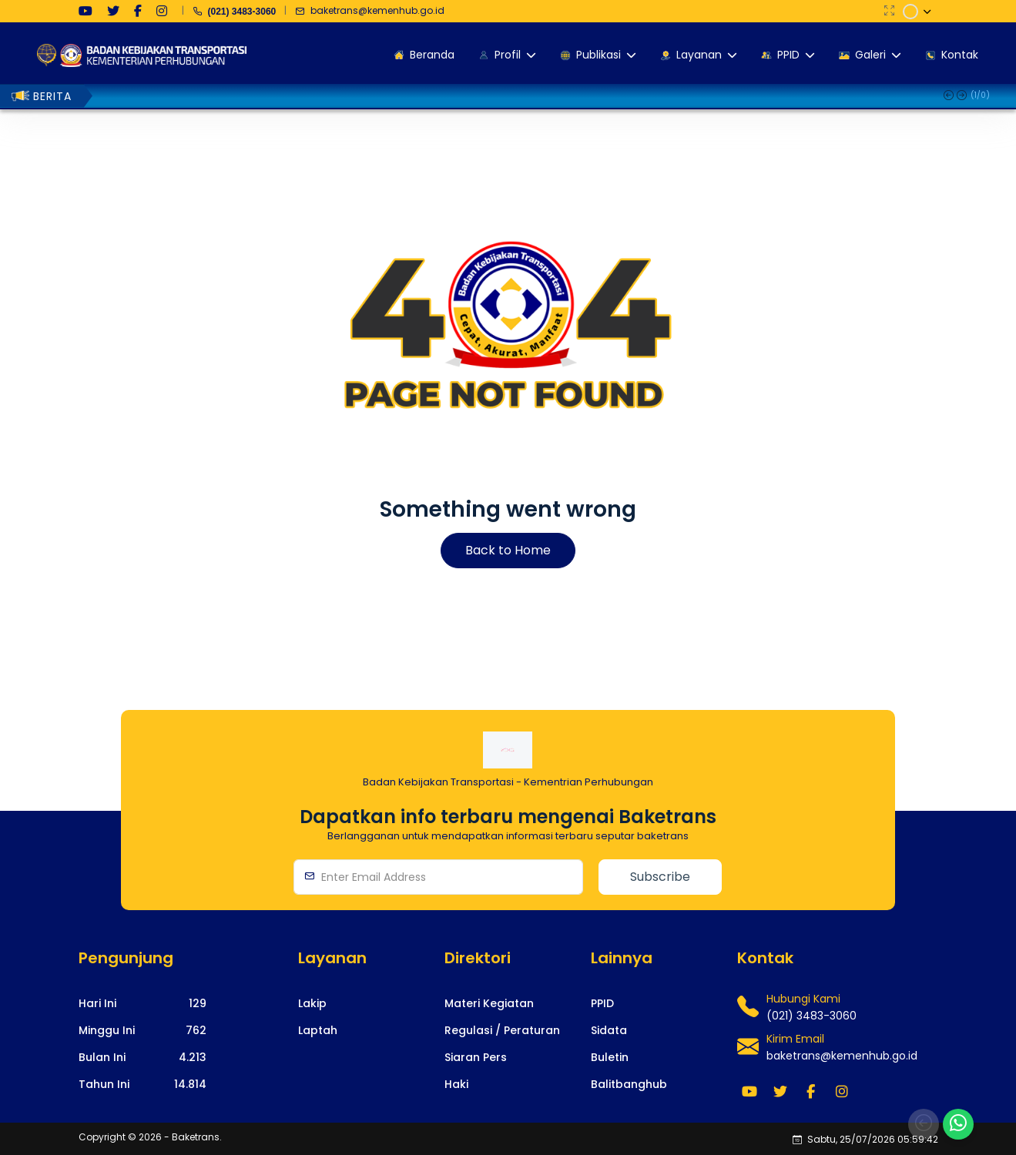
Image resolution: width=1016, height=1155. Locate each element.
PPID (787, 54)
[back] (923, 1124)
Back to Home (508, 550)
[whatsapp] (958, 1124)
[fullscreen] (889, 10)
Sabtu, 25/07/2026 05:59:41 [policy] (866, 1139)
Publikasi (597, 54)
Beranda (422, 54)
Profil (506, 54)
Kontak (950, 54)
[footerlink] (312, 1003)
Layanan (697, 54)
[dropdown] (918, 11)
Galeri (869, 54)
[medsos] (85, 11)
